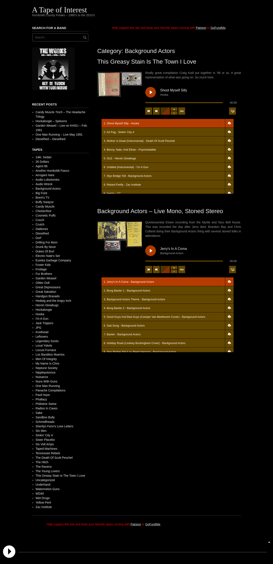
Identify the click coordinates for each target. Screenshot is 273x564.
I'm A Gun (42, 318)
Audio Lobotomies (48, 179)
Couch (40, 220)
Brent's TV (42, 197)
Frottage (41, 269)
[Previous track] (148, 111)
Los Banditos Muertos (50, 354)
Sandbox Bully (45, 417)
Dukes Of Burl (45, 251)
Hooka (40, 314)
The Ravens (44, 466)
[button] (229, 123)
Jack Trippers (44, 323)
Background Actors (48, 188)
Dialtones (42, 229)
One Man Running (48, 386)
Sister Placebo (45, 439)
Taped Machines (46, 448)
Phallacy (41, 399)
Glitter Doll (42, 282)
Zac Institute (44, 507)
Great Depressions (48, 287)
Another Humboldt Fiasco (52, 170)
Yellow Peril (43, 502)
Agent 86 (42, 166)
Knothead (42, 332)
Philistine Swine (46, 404)
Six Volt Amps (45, 444)
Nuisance (42, 377)
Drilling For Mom (47, 242)
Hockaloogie (44, 309)
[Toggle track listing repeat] (181, 111)
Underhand (43, 484)
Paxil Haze (43, 395)
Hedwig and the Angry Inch (53, 300)
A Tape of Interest (59, 10)
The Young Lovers (48, 471)
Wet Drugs (43, 498)
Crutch (40, 224)
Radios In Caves (47, 408)
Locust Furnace (46, 350)
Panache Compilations (50, 390)
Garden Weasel (46, 278)
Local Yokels (44, 345)
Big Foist (41, 193)
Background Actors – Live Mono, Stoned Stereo (160, 211)
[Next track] (156, 111)
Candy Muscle (45, 206)
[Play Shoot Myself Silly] (150, 92)
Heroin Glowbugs (47, 305)
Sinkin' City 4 (44, 435)
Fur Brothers (44, 273)
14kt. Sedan (44, 157)
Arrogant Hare (45, 175)
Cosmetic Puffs (46, 215)
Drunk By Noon (46, 247)
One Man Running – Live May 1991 (59, 134)
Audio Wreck (44, 184)
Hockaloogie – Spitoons (51, 121)
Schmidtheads (45, 421)
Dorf (38, 238)
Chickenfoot (43, 211)
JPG (38, 327)
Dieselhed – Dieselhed (50, 139)
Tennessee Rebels (48, 453)
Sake (39, 413)
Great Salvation (46, 291)
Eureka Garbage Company (53, 260)
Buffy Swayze (45, 202)
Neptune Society (47, 368)
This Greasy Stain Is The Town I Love (146, 61)
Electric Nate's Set (48, 256)
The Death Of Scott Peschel (54, 457)
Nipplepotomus (45, 372)
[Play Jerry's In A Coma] (150, 250)
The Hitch (42, 462)
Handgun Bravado (48, 296)
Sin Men (41, 430)
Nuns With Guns (46, 381)
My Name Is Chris (47, 363)
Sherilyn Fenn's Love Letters (54, 426)
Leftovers (42, 336)
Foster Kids (43, 265)
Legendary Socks (47, 341)
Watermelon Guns (48, 489)
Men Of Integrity (46, 359)
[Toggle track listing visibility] (232, 111)
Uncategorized (45, 480)
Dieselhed (42, 233)
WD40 (40, 493)
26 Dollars (42, 161)
